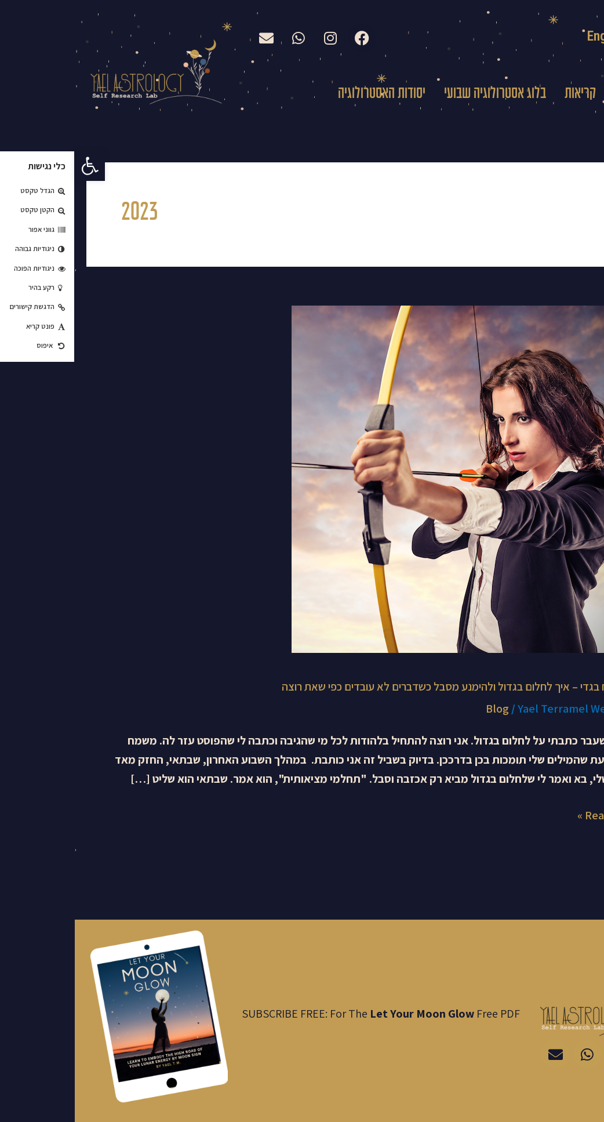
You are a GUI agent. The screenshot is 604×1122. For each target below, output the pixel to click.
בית (581, 93)
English (531, 36)
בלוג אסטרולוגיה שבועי (420, 93)
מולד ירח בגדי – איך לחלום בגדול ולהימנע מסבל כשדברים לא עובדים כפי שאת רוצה (386, 686)
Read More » (534, 814)
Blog (422, 708)
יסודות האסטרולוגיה (307, 93)
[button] (15, 166)
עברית (584, 37)
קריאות (505, 93)
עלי (547, 93)
